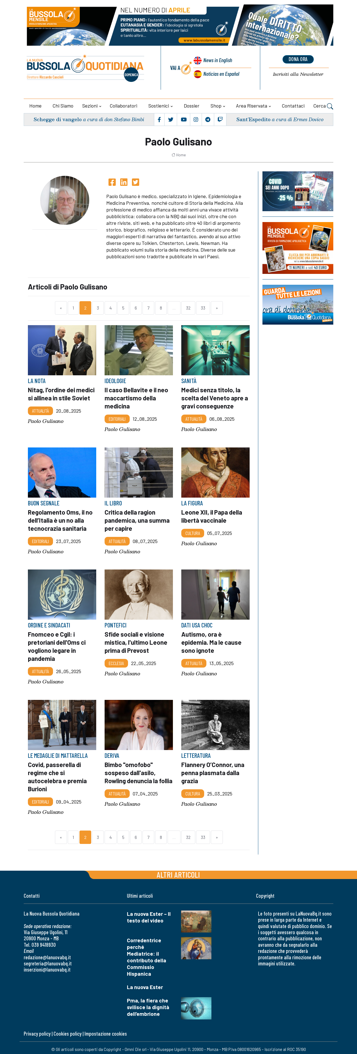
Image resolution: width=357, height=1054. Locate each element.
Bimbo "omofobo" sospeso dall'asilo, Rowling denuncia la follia (132, 774)
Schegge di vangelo (58, 119)
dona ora (298, 59)
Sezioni (90, 106)
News (217, 60)
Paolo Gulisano (46, 421)
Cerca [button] (323, 106)
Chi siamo (63, 106)
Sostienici (158, 106)
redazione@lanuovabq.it (47, 954)
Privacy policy (37, 1031)
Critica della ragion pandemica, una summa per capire (137, 519)
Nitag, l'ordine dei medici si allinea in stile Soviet (61, 393)
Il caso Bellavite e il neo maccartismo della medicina (137, 397)
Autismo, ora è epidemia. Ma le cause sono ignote (212, 641)
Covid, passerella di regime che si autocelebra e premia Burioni (58, 774)
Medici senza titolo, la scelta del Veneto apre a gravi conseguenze (215, 397)
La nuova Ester (145, 984)
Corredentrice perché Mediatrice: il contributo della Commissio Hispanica (146, 954)
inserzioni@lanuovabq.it (47, 966)
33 (203, 307)
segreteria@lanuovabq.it (48, 960)
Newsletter (298, 74)
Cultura (192, 532)
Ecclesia (116, 661)
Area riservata (251, 106)
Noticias (221, 73)
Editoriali (117, 418)
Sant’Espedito (253, 119)
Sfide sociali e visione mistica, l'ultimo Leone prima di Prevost (136, 641)
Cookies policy (67, 1031)
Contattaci (293, 106)
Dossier (191, 106)
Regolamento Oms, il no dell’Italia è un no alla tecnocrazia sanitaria (60, 519)
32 (188, 307)
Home (35, 106)
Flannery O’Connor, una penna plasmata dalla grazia (213, 770)
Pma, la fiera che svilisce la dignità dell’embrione (148, 1004)
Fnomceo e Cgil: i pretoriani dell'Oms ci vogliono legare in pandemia (57, 644)
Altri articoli (178, 871)
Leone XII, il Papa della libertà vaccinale (212, 515)
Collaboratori (123, 106)
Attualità (40, 410)
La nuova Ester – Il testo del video (149, 914)
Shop (216, 106)
